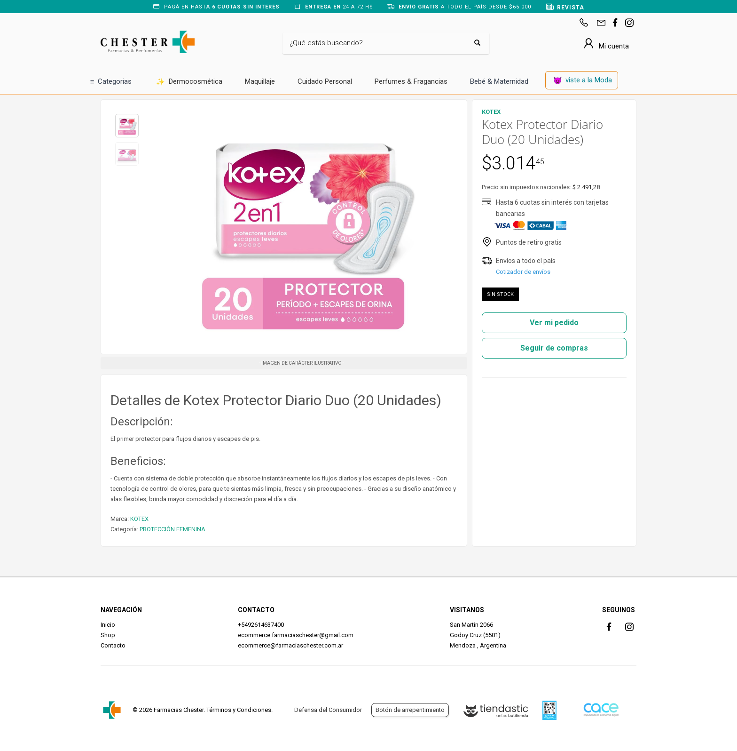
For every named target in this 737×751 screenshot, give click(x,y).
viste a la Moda (582, 80)
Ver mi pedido (554, 322)
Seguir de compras (554, 348)
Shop (108, 635)
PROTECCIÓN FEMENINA (172, 529)
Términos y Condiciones (238, 709)
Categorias (111, 82)
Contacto (113, 645)
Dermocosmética (189, 82)
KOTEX (139, 518)
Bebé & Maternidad (499, 81)
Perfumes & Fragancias (411, 81)
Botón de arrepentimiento (410, 709)
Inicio (108, 624)
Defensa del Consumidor (328, 709)
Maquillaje (260, 81)
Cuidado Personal (325, 81)
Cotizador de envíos (523, 271)
